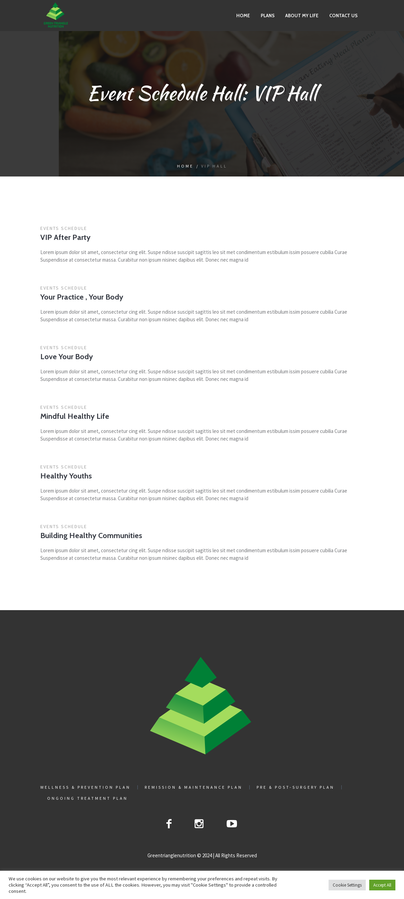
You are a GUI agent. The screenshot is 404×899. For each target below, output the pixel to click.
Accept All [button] (382, 885)
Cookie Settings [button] (347, 885)
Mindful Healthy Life (74, 416)
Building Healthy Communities (91, 535)
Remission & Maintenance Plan (193, 787)
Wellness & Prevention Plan (85, 787)
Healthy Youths (66, 476)
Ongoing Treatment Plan (87, 798)
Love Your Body (66, 356)
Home (185, 166)
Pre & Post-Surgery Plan (295, 787)
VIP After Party (65, 237)
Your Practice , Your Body (81, 297)
